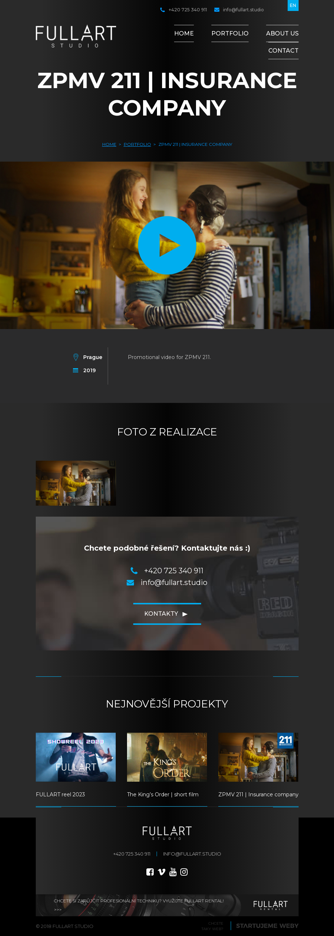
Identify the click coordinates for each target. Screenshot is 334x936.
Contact (283, 50)
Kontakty (161, 613)
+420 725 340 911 (183, 10)
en (293, 5)
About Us (282, 33)
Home (184, 33)
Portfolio (230, 33)
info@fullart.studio (239, 9)
